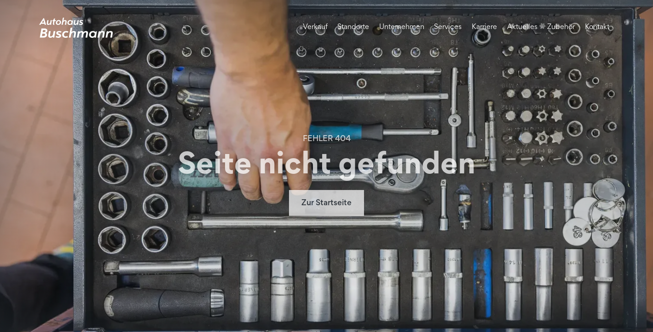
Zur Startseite (326, 204)
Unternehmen (401, 27)
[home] (76, 28)
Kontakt (597, 27)
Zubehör (561, 27)
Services (448, 27)
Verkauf (315, 27)
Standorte (353, 27)
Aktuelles (522, 27)
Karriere (484, 27)
